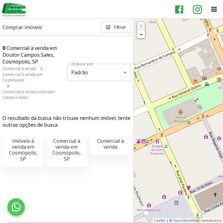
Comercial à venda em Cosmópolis (22, 77)
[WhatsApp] (16, 207)
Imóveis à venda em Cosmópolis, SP (23, 150)
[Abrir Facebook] (179, 9)
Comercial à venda (19, 68)
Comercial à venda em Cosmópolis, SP (66, 150)
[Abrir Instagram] (197, 9)
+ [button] (141, 26)
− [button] (141, 34)
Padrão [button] (79, 72)
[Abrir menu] (214, 9)
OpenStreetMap (186, 220)
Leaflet (159, 220)
